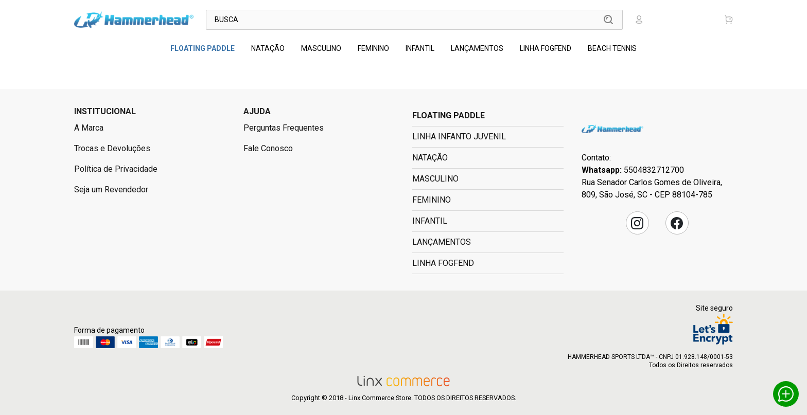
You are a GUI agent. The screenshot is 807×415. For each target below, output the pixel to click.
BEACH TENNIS (612, 48)
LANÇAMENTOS (477, 48)
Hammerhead (612, 128)
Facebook (677, 223)
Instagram (637, 223)
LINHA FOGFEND (545, 48)
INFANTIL (420, 48)
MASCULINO (321, 48)
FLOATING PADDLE (202, 48)
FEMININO (373, 48)
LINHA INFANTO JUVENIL (459, 136)
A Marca (88, 128)
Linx (134, 19)
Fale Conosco (268, 148)
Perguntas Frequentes (283, 128)
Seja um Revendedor (111, 189)
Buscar (608, 19)
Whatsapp (786, 394)
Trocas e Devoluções (112, 148)
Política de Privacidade (115, 169)
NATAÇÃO (268, 48)
